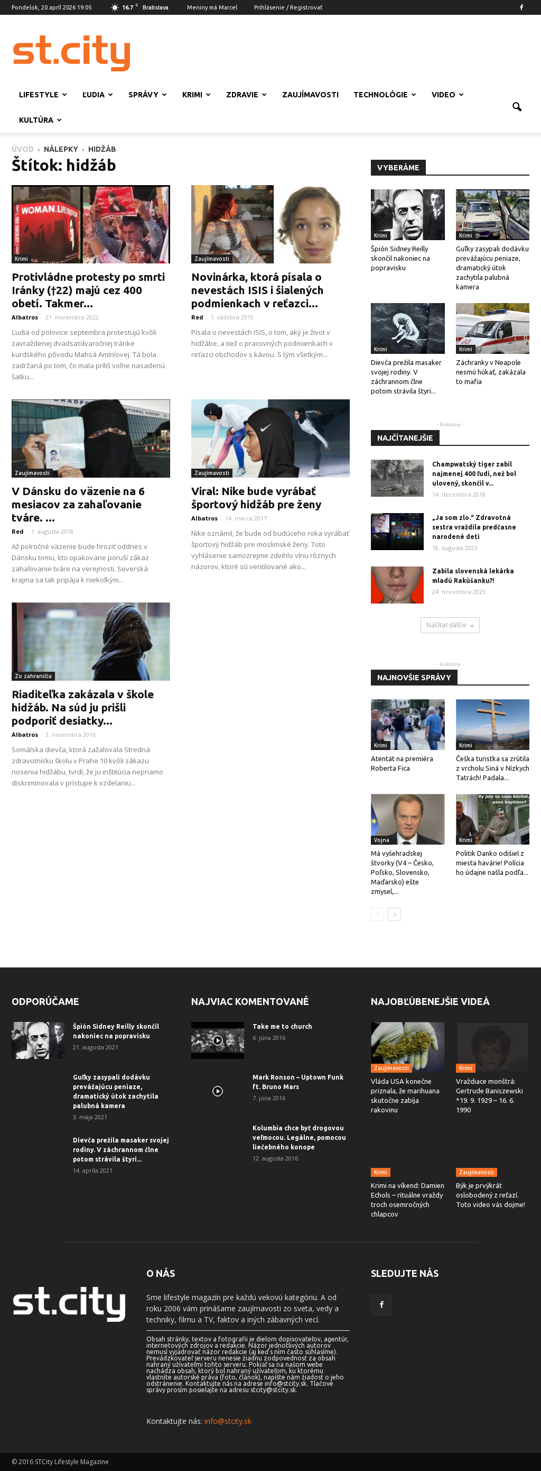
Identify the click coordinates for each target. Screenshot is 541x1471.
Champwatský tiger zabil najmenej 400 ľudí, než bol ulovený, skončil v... (474, 474)
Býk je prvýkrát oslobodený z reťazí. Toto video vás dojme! (490, 1195)
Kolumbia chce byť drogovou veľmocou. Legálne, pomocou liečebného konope (299, 1137)
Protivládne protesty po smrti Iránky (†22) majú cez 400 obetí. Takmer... (88, 289)
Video (448, 94)
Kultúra (40, 120)
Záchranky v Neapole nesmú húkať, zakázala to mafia (491, 372)
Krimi (196, 94)
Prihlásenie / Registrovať (288, 7)
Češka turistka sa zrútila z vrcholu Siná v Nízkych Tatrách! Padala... (492, 768)
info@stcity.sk (227, 1421)
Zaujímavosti (310, 94)
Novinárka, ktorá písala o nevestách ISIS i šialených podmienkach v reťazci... (257, 289)
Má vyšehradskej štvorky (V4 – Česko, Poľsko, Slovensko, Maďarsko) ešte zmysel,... (402, 872)
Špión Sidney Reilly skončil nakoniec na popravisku (400, 258)
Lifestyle (43, 94)
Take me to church (282, 1026)
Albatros (25, 317)
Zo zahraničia (33, 676)
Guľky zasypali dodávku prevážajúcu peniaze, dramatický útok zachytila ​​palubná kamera (492, 267)
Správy (147, 94)
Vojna (381, 840)
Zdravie (246, 94)
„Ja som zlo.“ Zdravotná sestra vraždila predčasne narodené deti (474, 527)
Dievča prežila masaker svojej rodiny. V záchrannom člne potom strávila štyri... (121, 1150)
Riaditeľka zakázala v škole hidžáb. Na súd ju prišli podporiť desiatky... (83, 707)
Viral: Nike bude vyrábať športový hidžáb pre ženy (256, 497)
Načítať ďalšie (450, 624)
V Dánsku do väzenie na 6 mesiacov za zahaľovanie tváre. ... (78, 504)
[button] (516, 107)
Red (197, 317)
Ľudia (97, 94)
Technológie (384, 94)
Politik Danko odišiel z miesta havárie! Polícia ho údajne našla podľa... (492, 862)
